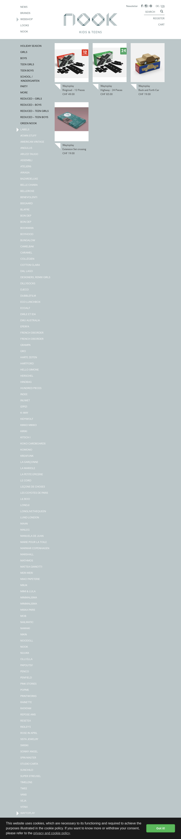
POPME (25, 690)
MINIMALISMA (29, 598)
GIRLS (24, 52)
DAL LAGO (27, 271)
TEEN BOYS (27, 71)
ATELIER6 (26, 167)
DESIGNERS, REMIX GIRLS (35, 277)
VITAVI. (24, 807)
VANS (24, 795)
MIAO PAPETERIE (30, 579)
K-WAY (24, 413)
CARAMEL (26, 253)
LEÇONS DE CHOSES (33, 487)
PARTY (24, 87)
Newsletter (132, 6)
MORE (24, 93)
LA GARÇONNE (29, 462)
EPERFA (25, 327)
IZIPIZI (24, 407)
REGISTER (157, 19)
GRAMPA (26, 345)
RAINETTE (26, 702)
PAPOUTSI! (27, 665)
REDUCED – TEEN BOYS (34, 117)
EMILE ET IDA (28, 314)
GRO (23, 351)
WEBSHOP (27, 19)
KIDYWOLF (27, 419)
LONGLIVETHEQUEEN (33, 512)
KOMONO (26, 450)
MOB (23, 616)
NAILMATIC (27, 622)
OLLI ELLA (26, 659)
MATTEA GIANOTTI (31, 567)
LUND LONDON (30, 518)
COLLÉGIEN (27, 259)
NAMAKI (25, 629)
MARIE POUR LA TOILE (34, 542)
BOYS (24, 58)
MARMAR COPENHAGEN (35, 548)
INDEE (24, 395)
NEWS (24, 7)
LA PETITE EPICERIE (32, 475)
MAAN (24, 524)
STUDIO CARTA (29, 764)
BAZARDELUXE (29, 179)
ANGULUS (26, 148)
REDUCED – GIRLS (31, 99)
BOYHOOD (27, 234)
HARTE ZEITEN (29, 358)
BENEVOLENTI (29, 197)
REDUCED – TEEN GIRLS (35, 111)
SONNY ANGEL (29, 752)
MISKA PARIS (28, 610)
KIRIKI (24, 431)
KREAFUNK (27, 456)
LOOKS (25, 26)
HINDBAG (26, 382)
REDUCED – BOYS (31, 105)
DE (157, 6)
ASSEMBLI (26, 160)
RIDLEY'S (26, 727)
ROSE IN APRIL (29, 733)
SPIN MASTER (28, 758)
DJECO (25, 290)
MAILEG (25, 530)
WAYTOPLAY (28, 813)
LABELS (25, 130)
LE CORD (26, 481)
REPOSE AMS (28, 715)
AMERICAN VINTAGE (32, 142)
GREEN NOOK (29, 124)
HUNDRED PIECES (31, 388)
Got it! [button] (160, 828)
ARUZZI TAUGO (29, 154)
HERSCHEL (27, 376)
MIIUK (24, 585)
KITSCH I (25, 438)
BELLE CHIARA (29, 185)
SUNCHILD (27, 770)
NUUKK (25, 653)
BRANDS (25, 13)
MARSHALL (27, 555)
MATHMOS (27, 561)
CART (159, 25)
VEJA (23, 801)
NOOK (24, 32)
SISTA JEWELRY (29, 739)
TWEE (24, 789)
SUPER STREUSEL (31, 776)
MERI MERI (27, 573)
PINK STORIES (29, 684)
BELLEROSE (27, 191)
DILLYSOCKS (28, 284)
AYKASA (25, 173)
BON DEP (26, 216)
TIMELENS (26, 782)
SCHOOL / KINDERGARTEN (30, 78)
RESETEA (26, 721)
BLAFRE (25, 210)
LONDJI (25, 505)
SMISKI (24, 746)
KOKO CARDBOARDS (33, 444)
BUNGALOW (28, 241)
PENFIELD (26, 678)
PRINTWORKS (29, 696)
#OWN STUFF (29, 136)
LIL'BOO (25, 499)
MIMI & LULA (28, 592)
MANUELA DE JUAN (32, 536)
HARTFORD (27, 364)
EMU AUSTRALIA (30, 321)
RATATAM (26, 709)
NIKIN (24, 635)
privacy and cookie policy (51, 833)
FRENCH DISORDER (32, 333)
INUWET (25, 401)
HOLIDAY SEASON (31, 46)
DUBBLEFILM (28, 296)
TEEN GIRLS (27, 65)
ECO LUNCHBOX (30, 302)
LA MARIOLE (28, 468)
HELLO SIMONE (30, 370)
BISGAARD (27, 204)
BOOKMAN (27, 228)
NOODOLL (27, 641)
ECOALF (25, 308)
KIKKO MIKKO (29, 425)
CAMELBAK (27, 247)
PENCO (25, 672)
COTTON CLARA (30, 265)
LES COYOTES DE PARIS (34, 493)
